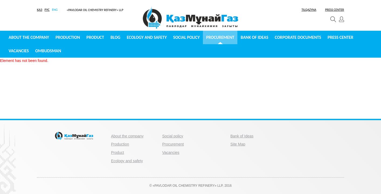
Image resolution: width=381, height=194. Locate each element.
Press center (340, 37)
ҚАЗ (39, 10)
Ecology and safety (147, 37)
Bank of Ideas (254, 37)
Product (95, 37)
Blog (115, 37)
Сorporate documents (298, 37)
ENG (55, 10)
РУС (47, 10)
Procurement (220, 37)
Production (68, 37)
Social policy (186, 37)
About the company (29, 37)
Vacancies (19, 50)
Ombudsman (48, 50)
